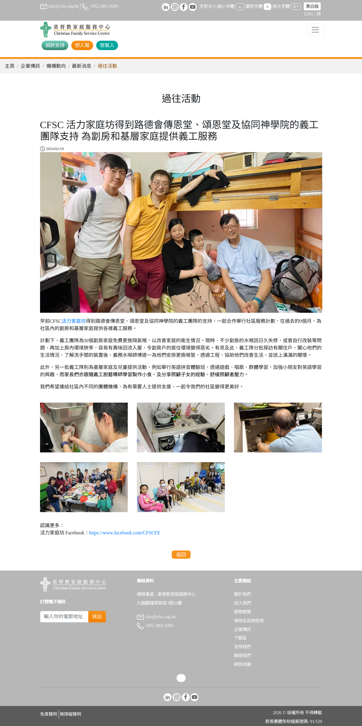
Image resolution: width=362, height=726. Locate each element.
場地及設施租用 (249, 620)
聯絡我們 (242, 655)
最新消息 (81, 66)
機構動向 (56, 66)
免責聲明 (48, 714)
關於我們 (242, 594)
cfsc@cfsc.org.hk (59, 6)
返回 (181, 554)
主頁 (10, 66)
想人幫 (82, 45)
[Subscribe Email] (64, 616)
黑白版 (312, 6)
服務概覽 (242, 611)
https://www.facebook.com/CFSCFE (125, 532)
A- (240, 7)
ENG (308, 14)
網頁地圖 (242, 664)
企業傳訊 (30, 66)
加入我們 (242, 603)
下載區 (240, 638)
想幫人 (107, 45)
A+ (296, 6)
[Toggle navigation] (315, 30)
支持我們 (242, 646)
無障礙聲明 (70, 714)
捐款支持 (55, 45)
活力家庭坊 (74, 321)
